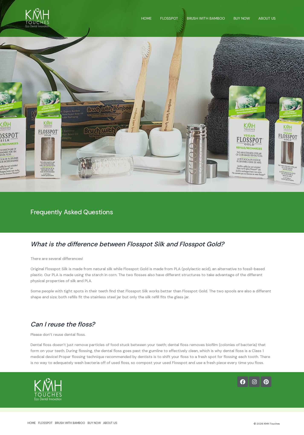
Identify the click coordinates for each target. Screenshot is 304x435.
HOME (152, 18)
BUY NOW (243, 18)
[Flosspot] (37, 18)
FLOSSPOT (174, 18)
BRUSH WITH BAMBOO (209, 18)
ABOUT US (267, 18)
